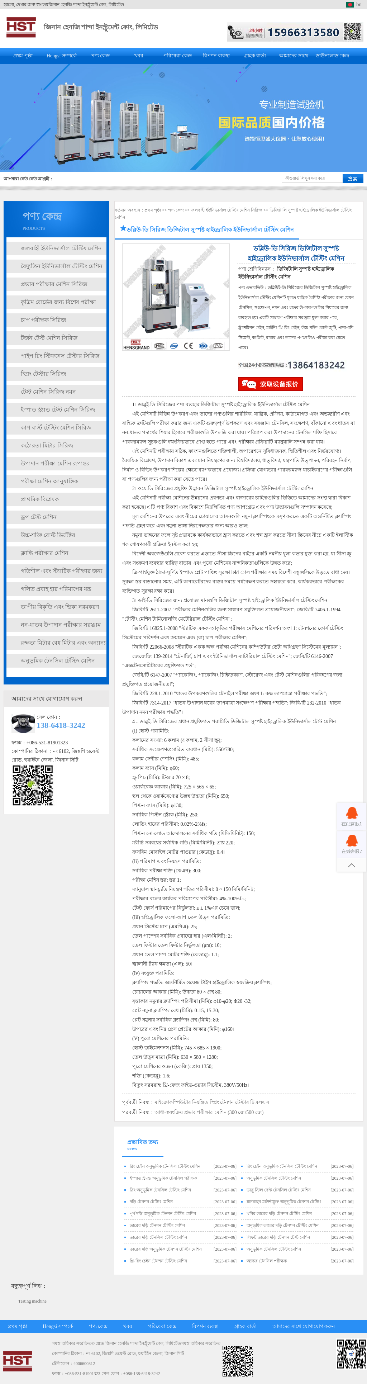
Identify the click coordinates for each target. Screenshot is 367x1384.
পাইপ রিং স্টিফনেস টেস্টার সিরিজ (60, 356)
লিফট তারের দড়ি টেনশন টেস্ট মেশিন (278, 1237)
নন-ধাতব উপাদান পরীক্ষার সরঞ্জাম (61, 625)
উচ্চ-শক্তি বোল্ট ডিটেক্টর (48, 535)
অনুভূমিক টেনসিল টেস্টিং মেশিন (58, 661)
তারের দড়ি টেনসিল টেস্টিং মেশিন (158, 1237)
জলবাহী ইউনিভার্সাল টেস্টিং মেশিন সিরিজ (226, 210)
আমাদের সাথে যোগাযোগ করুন (303, 1326)
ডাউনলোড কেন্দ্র (332, 55)
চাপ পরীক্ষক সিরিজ (43, 320)
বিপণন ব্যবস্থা (216, 55)
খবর (138, 55)
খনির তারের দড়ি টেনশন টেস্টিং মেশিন (279, 1213)
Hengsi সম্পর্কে (62, 55)
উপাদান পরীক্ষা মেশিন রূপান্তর (55, 463)
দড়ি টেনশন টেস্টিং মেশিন (151, 1201)
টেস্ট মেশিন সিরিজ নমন (48, 392)
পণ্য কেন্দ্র (100, 55)
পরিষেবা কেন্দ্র (177, 55)
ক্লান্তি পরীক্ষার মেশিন (44, 553)
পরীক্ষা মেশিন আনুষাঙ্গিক (49, 481)
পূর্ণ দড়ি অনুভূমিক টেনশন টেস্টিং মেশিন (163, 1213)
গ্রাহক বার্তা (255, 55)
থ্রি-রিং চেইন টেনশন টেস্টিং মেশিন (158, 1261)
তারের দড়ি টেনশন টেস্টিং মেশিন (157, 1225)
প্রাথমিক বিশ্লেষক (40, 499)
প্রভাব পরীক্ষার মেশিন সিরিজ (54, 284)
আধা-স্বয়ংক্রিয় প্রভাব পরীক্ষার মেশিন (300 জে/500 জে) (209, 1112)
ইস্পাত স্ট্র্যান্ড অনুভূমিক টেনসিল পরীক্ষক (163, 1178)
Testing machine (32, 1301)
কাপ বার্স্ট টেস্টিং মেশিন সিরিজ (56, 428)
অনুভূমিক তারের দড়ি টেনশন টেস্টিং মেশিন (283, 1225)
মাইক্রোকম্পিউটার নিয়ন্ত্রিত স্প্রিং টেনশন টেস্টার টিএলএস (212, 1102)
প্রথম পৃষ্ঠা (23, 55)
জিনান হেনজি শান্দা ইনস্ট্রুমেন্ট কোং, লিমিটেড (101, 27)
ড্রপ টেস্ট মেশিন (39, 517)
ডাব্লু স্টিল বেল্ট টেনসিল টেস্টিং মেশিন (279, 1190)
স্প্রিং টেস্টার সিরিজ (43, 374)
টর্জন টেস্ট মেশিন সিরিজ (49, 338)
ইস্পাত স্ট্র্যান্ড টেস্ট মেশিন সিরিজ (58, 410)
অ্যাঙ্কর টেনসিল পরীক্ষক (267, 1261)
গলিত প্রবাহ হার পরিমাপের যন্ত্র (56, 589)
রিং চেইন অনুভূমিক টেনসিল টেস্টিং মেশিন (165, 1166)
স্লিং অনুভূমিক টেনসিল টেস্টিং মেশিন (160, 1190)
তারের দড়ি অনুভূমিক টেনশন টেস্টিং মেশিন (166, 1249)
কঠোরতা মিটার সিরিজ (47, 445)
